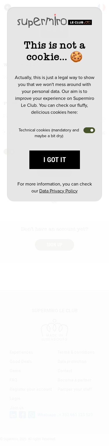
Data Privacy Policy (58, 191)
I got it (54, 160)
